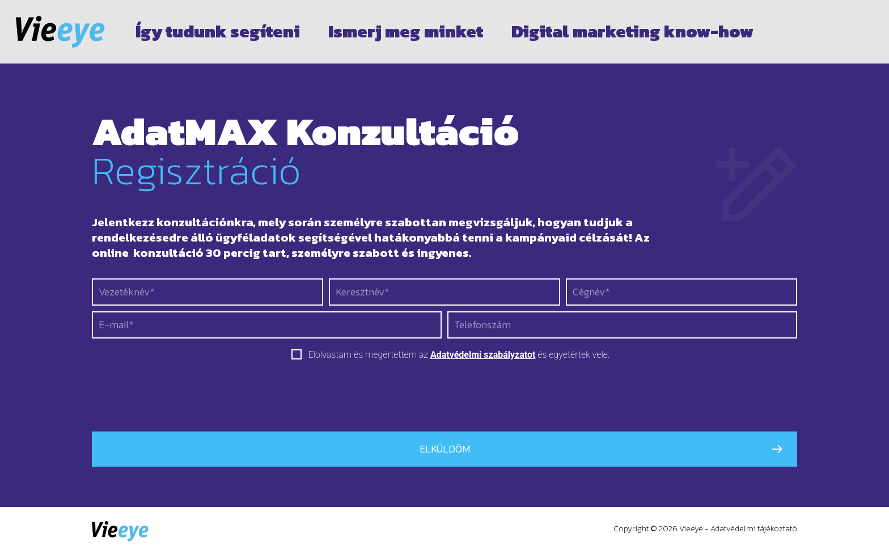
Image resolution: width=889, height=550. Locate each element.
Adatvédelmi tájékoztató (753, 529)
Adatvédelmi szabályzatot (482, 354)
